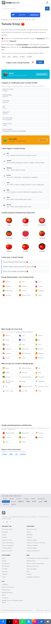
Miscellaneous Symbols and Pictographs (14, 131)
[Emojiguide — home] (11, 3)
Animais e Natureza (32, 545)
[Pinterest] (10, 522)
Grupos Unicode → (7, 551)
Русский (13, 501)
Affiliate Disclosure (7, 592)
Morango (6, 295)
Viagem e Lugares (32, 540)
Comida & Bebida (7, 548)
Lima (38, 344)
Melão (38, 295)
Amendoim (39, 377)
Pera (22, 282)
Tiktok (3, 577)
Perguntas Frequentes (33, 577)
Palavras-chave (31, 561)
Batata (5, 372)
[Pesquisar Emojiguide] (23, 8)
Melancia (23, 286)
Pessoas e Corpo (32, 529)
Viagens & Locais (7, 540)
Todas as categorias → (33, 551)
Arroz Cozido (7, 391)
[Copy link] (41, 621)
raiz (16, 454)
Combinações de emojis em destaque (38, 558)
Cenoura (23, 372)
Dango (22, 381)
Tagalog (13, 504)
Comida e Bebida (17, 19)
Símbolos (4, 537)
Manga (6, 282)
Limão (22, 358)
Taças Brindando (25, 377)
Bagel (5, 368)
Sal (4, 386)
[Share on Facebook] (3, 621)
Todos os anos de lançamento (35, 563)
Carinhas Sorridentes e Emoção (36, 542)
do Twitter (4, 569)
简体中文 (21, 501)
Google (4, 561)
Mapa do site (39, 610)
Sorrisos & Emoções (8, 542)
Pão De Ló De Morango (8, 381)
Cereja (38, 286)
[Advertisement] (25, 312)
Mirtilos (22, 340)
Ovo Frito (23, 391)
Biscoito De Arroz (25, 386)
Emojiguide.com (5, 19)
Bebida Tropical (25, 368)
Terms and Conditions (8, 587)
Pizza (38, 391)
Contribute (5, 584)
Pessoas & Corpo (7, 529)
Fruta (27, 19)
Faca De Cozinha (41, 386)
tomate (22, 56)
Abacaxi (23, 290)
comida (5, 454)
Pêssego (6, 286)
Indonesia (6, 504)
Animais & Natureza (7, 545)
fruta (3, 56)
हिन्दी (45, 501)
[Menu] (47, 3)
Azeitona (39, 349)
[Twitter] (7, 522)
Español (11, 498)
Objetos (4, 534)
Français (26, 498)
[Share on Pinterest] (16, 621)
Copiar (40, 62)
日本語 (28, 501)
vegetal (29, 56)
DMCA (4, 595)
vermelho (22, 454)
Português (6, 501)
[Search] (47, 8)
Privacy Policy (6, 590)
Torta (38, 372)
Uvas (38, 282)
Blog (28, 571)
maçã (11, 454)
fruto (9, 56)
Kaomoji (29, 574)
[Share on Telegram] (29, 621)
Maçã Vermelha (25, 295)
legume (15, 56)
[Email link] (48, 621)
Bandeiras (5, 532)
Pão (37, 368)
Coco (5, 344)
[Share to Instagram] (35, 621)
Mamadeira (40, 381)
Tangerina (39, 290)
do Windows (5, 566)
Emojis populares (32, 569)
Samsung (4, 571)
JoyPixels (4, 574)
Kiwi (37, 340)
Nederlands (41, 498)
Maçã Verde (7, 290)
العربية (40, 501)
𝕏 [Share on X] (9, 621)
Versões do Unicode (33, 566)
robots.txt (46, 610)
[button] (25, 90)
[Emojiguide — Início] (3, 513)
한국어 (34, 501)
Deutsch (19, 498)
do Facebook (6, 563)
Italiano (33, 498)
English (5, 498)
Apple (3, 558)
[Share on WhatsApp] (22, 621)
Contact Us (5, 598)
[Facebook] (3, 522)
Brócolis (6, 377)
